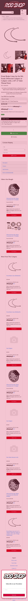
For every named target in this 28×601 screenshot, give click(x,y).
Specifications (5, 169)
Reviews (8, 172)
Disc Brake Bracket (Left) (12, 457)
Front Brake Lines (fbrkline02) (13, 275)
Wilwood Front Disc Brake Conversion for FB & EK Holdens (12, 495)
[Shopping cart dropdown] (25, 12)
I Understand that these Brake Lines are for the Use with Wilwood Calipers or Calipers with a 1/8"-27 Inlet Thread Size (11, 123)
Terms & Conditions (17, 598)
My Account (14, 560)
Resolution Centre (14, 565)
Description (5, 162)
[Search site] (12, 12)
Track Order (14, 563)
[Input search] (6, 12)
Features (4, 166)
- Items (22, 12)
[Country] (14, 150)
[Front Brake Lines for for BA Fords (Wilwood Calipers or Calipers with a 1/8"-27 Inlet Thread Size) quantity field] (14, 129)
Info (21, 106)
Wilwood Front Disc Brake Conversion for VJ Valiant (12, 385)
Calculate (14, 155)
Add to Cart (14, 133)
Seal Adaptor (9, 348)
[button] (14, 136)
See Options (14, 215)
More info (7, 109)
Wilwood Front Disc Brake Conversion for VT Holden (12, 235)
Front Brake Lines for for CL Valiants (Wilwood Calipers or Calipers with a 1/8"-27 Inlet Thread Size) (13, 533)
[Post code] (14, 152)
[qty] (14, 147)
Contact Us (14, 568)
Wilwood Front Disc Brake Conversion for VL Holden (12, 199)
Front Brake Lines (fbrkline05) (13, 312)
